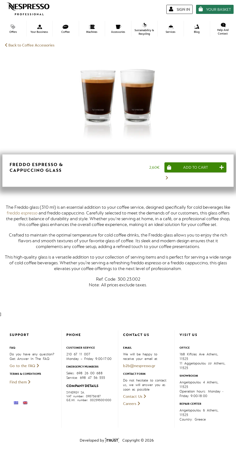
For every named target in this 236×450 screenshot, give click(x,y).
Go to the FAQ (24, 365)
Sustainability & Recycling (144, 29)
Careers (131, 403)
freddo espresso (22, 213)
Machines (91, 29)
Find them (20, 382)
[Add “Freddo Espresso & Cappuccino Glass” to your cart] (195, 167)
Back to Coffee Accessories (29, 45)
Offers (13, 29)
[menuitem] (16, 402)
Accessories (118, 29)
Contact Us (134, 396)
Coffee (65, 29)
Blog (197, 29)
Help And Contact (223, 29)
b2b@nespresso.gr (139, 365)
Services (170, 29)
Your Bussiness (39, 29)
